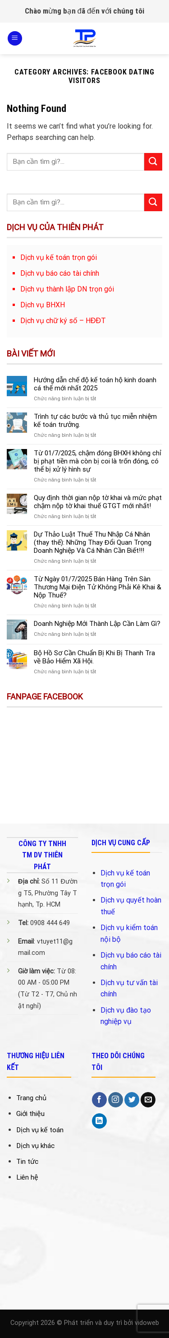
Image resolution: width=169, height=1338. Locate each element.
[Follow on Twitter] (131, 1099)
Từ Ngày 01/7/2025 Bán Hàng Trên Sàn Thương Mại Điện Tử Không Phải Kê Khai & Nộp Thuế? (97, 587)
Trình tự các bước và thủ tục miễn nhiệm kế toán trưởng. (95, 420)
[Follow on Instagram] (115, 1099)
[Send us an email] (148, 1099)
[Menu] (15, 38)
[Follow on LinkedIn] (99, 1121)
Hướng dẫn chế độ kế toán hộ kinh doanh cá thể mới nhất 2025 (95, 384)
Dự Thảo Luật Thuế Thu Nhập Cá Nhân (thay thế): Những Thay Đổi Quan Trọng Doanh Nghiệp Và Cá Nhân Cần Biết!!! (92, 542)
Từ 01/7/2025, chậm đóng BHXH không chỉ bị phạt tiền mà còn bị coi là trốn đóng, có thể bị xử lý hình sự (97, 461)
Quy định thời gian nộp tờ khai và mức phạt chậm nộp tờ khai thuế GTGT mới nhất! (98, 502)
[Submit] (153, 162)
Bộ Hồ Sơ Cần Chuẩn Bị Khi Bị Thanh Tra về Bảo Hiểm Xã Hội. (94, 657)
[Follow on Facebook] (99, 1099)
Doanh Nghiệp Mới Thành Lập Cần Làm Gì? (97, 624)
